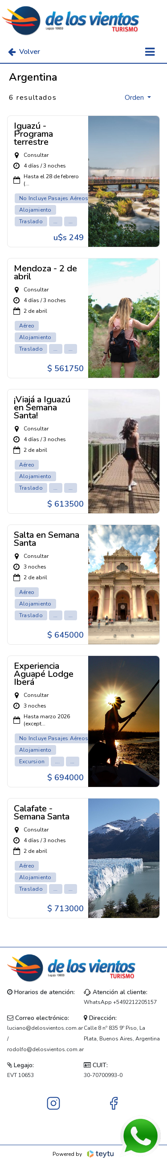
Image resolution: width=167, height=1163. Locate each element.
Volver (24, 52)
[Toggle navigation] (150, 52)
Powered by (83, 1154)
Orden (135, 97)
